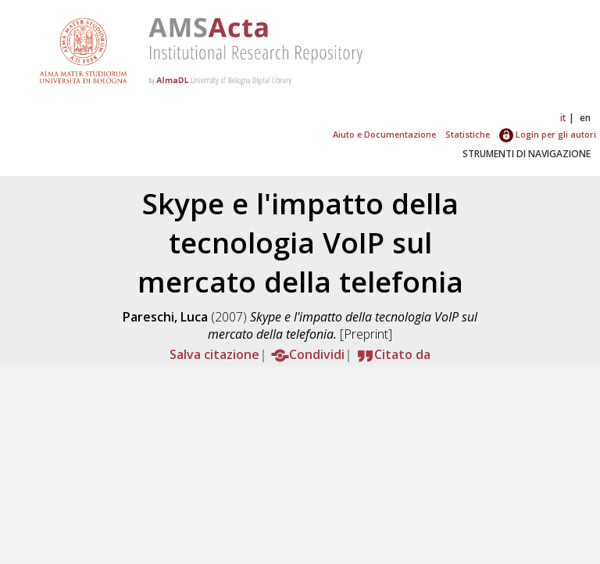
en (585, 117)
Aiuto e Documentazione (384, 134)
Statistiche (467, 134)
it (563, 117)
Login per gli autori (547, 134)
